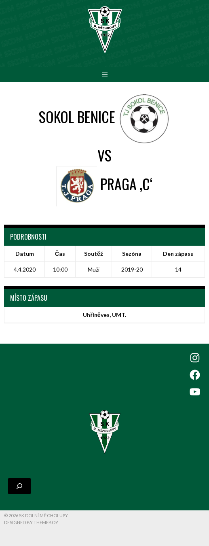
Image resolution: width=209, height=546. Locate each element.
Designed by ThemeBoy (31, 522)
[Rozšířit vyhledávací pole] (19, 486)
